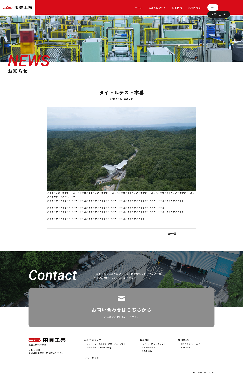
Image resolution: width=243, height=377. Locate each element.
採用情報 (193, 8)
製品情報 (144, 339)
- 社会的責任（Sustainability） (99, 347)
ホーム (138, 8)
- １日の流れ (184, 347)
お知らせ (128, 98)
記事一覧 (121, 233)
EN (209, 8)
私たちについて (92, 339)
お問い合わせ (227, 8)
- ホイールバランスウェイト (152, 344)
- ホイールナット (148, 347)
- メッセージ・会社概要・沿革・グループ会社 (105, 344)
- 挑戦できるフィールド (189, 344)
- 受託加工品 (146, 350)
